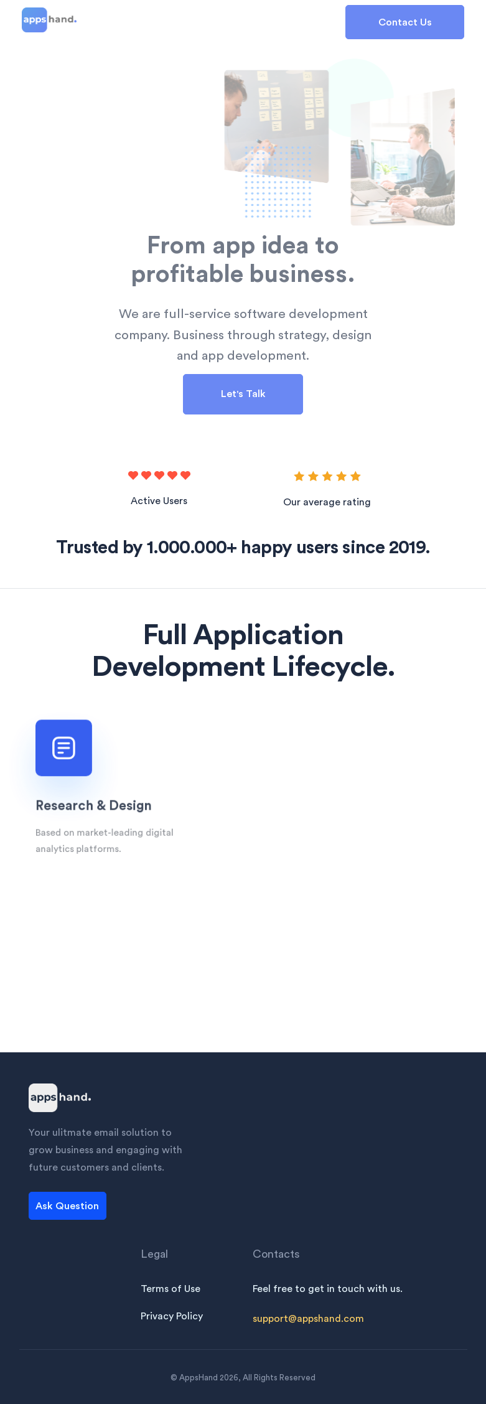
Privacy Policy (172, 1316)
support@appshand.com (308, 1319)
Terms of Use (170, 1289)
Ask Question (67, 1206)
